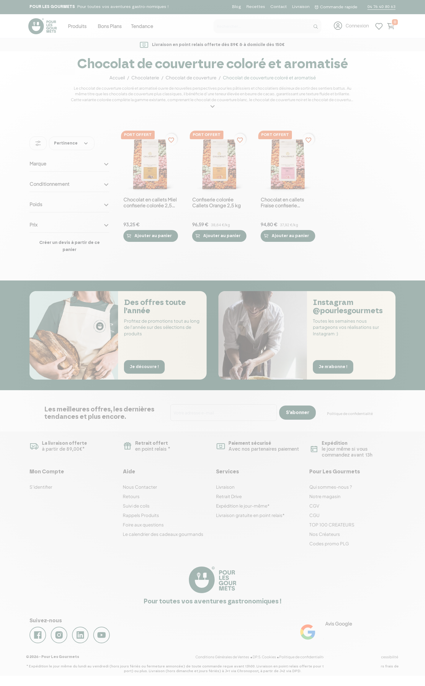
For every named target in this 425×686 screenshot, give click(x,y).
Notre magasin (325, 496)
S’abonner (297, 412)
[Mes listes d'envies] (379, 26)
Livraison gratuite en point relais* (250, 515)
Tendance (142, 26)
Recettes (255, 7)
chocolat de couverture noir (278, 99)
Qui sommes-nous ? (330, 487)
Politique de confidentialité (350, 413)
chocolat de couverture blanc (220, 99)
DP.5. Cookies (267, 661)
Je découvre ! (145, 367)
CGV (314, 505)
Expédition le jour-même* (242, 505)
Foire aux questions (143, 524)
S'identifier (41, 487)
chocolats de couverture (131, 93)
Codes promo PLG (329, 543)
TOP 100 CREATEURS (331, 524)
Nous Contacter (140, 487)
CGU (314, 515)
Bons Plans (110, 26)
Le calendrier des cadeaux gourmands (163, 534)
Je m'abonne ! (334, 367)
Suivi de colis (136, 505)
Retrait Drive (229, 496)
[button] (351, 25)
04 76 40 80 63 (381, 7)
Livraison (301, 7)
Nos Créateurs (324, 534)
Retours (131, 496)
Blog (236, 7)
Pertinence (71, 143)
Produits (77, 26)
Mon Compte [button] (47, 472)
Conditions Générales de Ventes (226, 661)
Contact (278, 7)
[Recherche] (315, 25)
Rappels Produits (141, 515)
